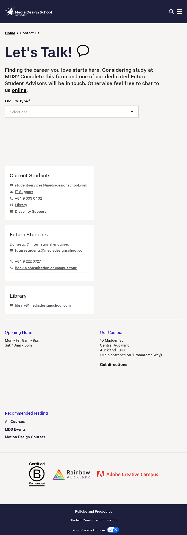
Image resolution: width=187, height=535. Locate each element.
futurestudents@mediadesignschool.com (50, 250)
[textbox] (21, 111)
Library (21, 204)
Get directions (113, 364)
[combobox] (72, 112)
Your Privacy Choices (89, 530)
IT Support (24, 191)
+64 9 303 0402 (28, 198)
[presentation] (42, 134)
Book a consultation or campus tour (46, 267)
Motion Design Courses (25, 436)
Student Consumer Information (93, 519)
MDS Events (15, 429)
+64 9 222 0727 (28, 261)
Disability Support (30, 211)
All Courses (15, 421)
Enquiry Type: (17, 100)
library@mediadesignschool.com (43, 305)
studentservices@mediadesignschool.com (51, 184)
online (19, 89)
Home (10, 32)
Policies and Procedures (93, 511)
